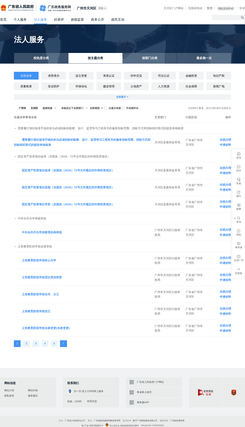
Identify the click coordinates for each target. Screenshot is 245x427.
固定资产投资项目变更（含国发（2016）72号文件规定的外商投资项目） (68, 204)
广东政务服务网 (55, 8)
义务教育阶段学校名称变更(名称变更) (45, 328)
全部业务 (26, 75)
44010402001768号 (129, 426)
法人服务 (40, 19)
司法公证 (163, 75)
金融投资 (191, 75)
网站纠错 (33, 390)
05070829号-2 (96, 426)
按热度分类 (41, 58)
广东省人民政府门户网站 (150, 382)
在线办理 (225, 139)
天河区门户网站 (174, 8)
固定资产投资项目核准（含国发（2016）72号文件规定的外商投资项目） (68, 170)
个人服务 (20, 19)
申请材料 (225, 144)
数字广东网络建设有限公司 (145, 420)
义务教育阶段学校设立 (36, 311)
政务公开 (97, 19)
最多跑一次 (204, 58)
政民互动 (117, 19)
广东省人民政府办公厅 (75, 420)
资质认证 (109, 75)
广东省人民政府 (17, 7)
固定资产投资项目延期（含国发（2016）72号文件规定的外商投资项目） (68, 187)
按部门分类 (150, 58)
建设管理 (109, 86)
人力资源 (163, 86)
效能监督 (77, 19)
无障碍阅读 (195, 8)
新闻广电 (219, 86)
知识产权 (219, 75)
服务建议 (33, 395)
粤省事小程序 (144, 392)
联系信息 (92, 401)
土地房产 (136, 86)
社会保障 (191, 86)
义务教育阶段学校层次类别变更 (42, 277)
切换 (102, 8)
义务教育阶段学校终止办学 (39, 260)
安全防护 (53, 86)
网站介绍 (9, 390)
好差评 (59, 19)
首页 (3, 19)
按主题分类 (95, 58)
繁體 (210, 8)
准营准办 (53, 75)
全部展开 (122, 97)
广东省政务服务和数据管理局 (107, 420)
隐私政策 (9, 395)
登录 (242, 8)
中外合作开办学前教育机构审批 (42, 232)
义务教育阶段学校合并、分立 (40, 294)
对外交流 (136, 75)
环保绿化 (81, 86)
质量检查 (26, 86)
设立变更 (81, 75)
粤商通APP (143, 402)
